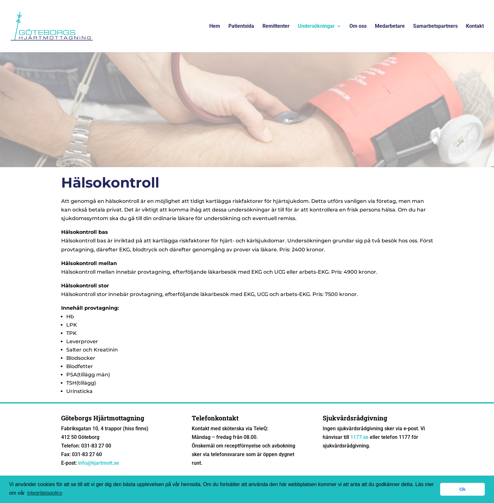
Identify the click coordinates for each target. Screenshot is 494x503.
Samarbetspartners (435, 26)
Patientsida (241, 26)
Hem (214, 26)
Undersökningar (316, 26)
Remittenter (276, 26)
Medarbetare (390, 26)
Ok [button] (463, 489)
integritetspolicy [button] (44, 493)
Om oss (358, 26)
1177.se (359, 437)
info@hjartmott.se (98, 463)
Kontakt (475, 26)
